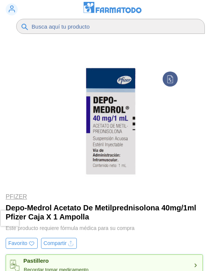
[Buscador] (108, 26)
